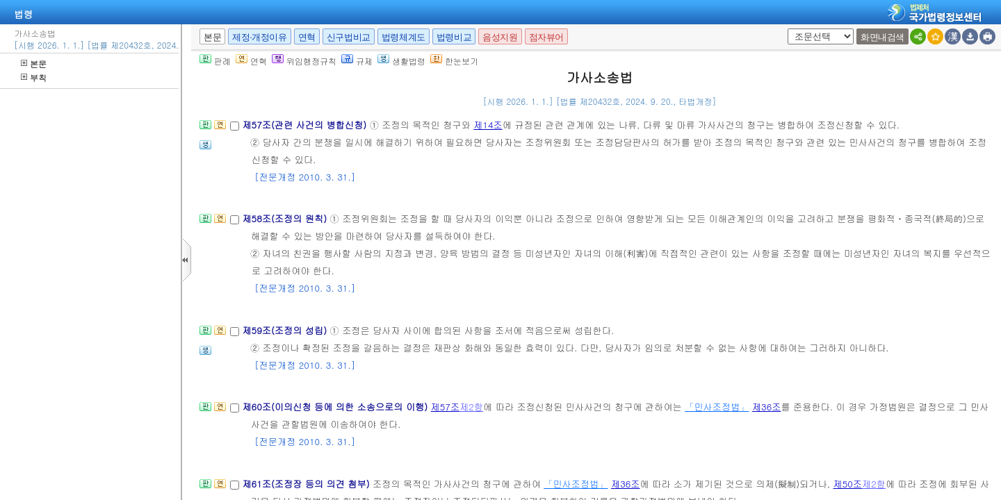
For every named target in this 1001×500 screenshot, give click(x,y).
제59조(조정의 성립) (285, 330)
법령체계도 (403, 37)
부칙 (34, 77)
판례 (215, 61)
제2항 (471, 406)
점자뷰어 (546, 37)
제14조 (488, 124)
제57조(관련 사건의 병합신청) (305, 124)
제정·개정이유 (259, 37)
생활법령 (401, 61)
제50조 (848, 483)
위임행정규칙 (304, 61)
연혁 (307, 37)
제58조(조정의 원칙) (285, 218)
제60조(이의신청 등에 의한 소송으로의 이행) (336, 406)
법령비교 (454, 37)
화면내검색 (882, 37)
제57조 (445, 406)
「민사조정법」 (717, 406)
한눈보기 (454, 61)
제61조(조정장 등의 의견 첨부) (307, 483)
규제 (357, 61)
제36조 (766, 406)
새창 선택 (785, 28)
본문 (34, 63)
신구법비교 (349, 37)
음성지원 (499, 37)
